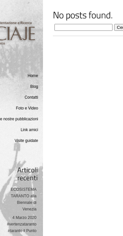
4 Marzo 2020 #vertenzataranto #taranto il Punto (21, 224)
